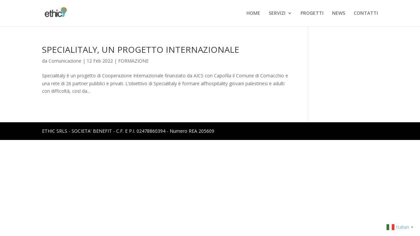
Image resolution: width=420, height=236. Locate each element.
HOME (253, 13)
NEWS (338, 13)
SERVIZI (277, 13)
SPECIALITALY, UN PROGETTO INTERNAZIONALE (140, 49)
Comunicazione (65, 61)
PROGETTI (312, 13)
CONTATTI (366, 13)
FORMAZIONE (133, 61)
